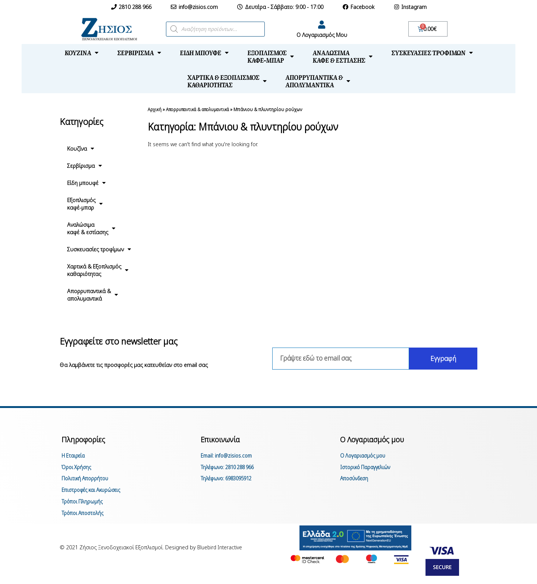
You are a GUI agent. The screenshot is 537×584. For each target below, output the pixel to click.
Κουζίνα (81, 52)
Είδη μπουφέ (204, 52)
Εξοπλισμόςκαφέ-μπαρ (270, 56)
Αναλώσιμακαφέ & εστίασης (343, 56)
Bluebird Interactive (221, 551)
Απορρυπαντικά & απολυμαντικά (202, 109)
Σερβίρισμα (139, 52)
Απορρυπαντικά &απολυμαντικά (317, 81)
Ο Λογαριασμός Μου (321, 34)
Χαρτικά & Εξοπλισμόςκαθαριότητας (227, 81)
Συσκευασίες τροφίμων (432, 52)
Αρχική (155, 109)
